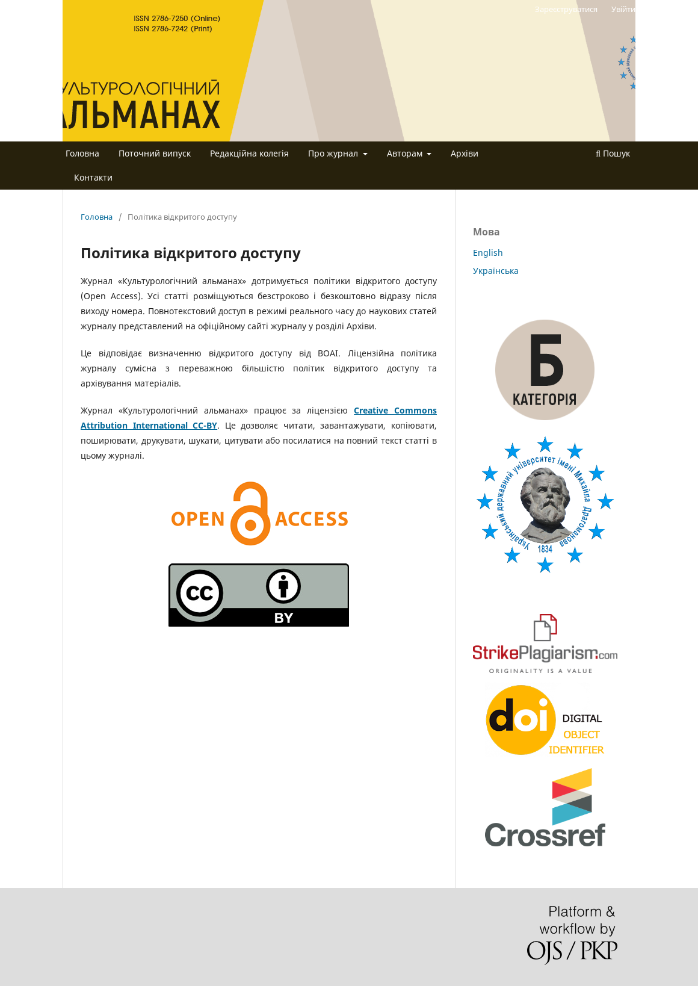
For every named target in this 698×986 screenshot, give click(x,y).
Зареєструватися (566, 9)
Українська (496, 270)
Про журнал (334, 153)
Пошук (613, 153)
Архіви (464, 153)
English (488, 252)
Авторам (406, 153)
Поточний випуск (155, 153)
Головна (82, 153)
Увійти (623, 9)
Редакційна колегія (249, 153)
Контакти (93, 177)
